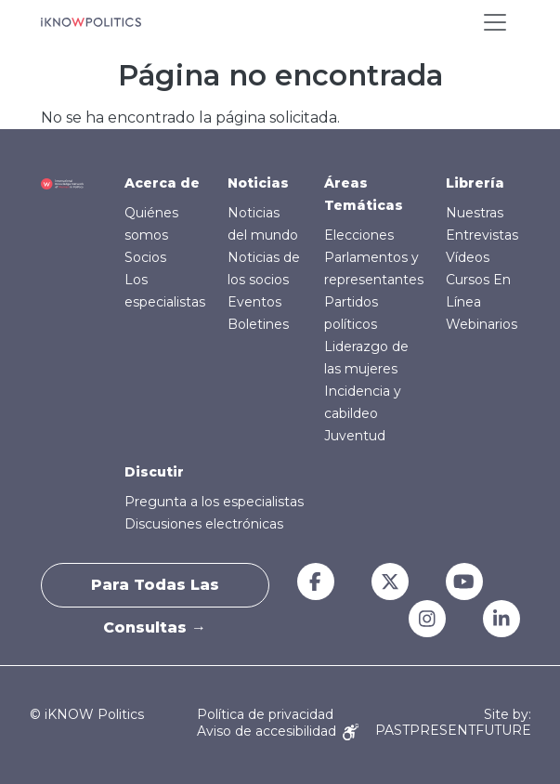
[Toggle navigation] (495, 22)
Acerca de (162, 183)
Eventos (254, 302)
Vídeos (467, 257)
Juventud (354, 435)
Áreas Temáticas (363, 194)
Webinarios (481, 324)
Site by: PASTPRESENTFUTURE (453, 722)
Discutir (154, 472)
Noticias (258, 183)
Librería (475, 183)
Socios (145, 257)
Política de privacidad (265, 714)
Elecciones (359, 235)
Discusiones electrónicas (203, 524)
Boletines (258, 324)
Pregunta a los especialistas (214, 501)
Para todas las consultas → (155, 592)
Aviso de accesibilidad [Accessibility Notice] (277, 731)
